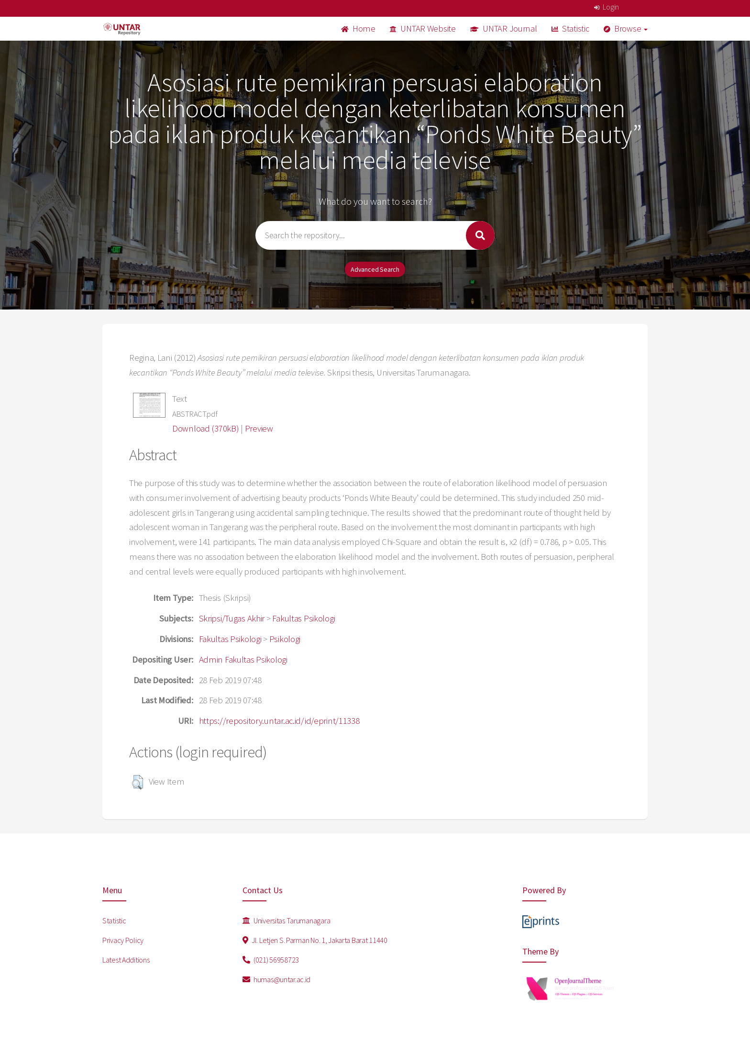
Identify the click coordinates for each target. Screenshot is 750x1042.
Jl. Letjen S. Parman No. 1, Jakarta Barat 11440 (315, 940)
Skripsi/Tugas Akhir (232, 618)
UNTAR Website (423, 28)
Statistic (570, 28)
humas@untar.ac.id (277, 979)
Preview (259, 428)
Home (358, 28)
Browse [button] (626, 28)
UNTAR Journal (503, 28)
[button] (137, 782)
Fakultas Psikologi (303, 618)
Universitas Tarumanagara (287, 920)
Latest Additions (126, 959)
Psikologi (284, 638)
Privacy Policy (122, 940)
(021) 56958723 (271, 959)
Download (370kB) (205, 428)
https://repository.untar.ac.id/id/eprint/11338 (279, 720)
